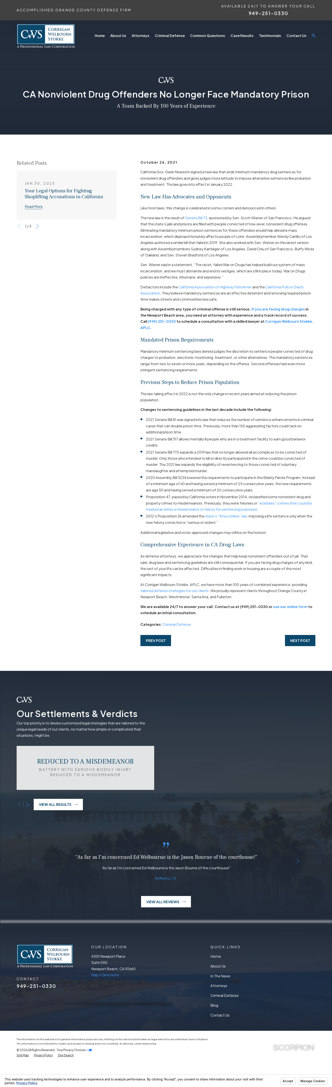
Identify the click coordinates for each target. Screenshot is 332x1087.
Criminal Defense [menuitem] (170, 35)
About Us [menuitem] (118, 35)
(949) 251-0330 (162, 321)
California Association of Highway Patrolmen (215, 287)
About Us (218, 989)
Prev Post (156, 640)
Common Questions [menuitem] (207, 35)
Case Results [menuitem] (242, 35)
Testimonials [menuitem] (270, 35)
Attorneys (218, 1008)
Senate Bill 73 (196, 218)
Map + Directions (105, 997)
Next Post (300, 640)
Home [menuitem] (100, 35)
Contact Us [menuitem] (296, 35)
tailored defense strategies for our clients (174, 590)
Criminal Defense (177, 624)
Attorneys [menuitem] (140, 35)
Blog (214, 1028)
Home (215, 979)
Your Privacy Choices (74, 1073)
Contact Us (219, 1038)
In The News (220, 998)
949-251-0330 (268, 13)
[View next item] (37, 226)
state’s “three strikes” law (226, 516)
